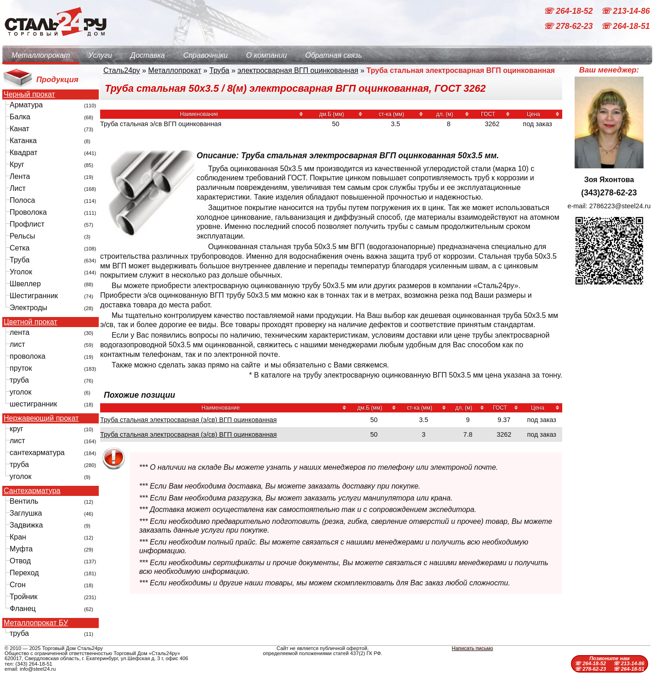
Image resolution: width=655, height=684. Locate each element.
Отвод (20, 561)
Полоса (22, 200)
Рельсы (22, 236)
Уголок (21, 272)
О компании (266, 55)
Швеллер (25, 284)
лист (17, 344)
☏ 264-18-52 (569, 11)
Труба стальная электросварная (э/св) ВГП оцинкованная (188, 419)
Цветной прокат (30, 322)
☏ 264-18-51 (625, 26)
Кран (18, 537)
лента (19, 332)
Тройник (23, 597)
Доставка (147, 55)
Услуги (100, 55)
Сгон (18, 585)
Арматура (26, 105)
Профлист (27, 224)
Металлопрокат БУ (36, 623)
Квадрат (24, 152)
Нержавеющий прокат (41, 418)
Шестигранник (34, 296)
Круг (17, 164)
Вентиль (24, 501)
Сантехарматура (32, 491)
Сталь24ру (121, 70)
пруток (21, 368)
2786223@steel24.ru (620, 206)
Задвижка (26, 525)
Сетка (20, 248)
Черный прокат (29, 94)
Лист (18, 188)
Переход (24, 573)
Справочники (205, 55)
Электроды (28, 307)
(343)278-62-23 (609, 192)
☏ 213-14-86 (625, 11)
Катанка (23, 141)
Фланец (23, 608)
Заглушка (26, 513)
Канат (19, 129)
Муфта (21, 549)
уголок (20, 392)
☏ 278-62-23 (569, 26)
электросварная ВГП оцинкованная (297, 70)
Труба (19, 260)
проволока (27, 356)
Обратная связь (333, 55)
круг (16, 429)
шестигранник (33, 404)
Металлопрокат (40, 55)
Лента (20, 176)
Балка (20, 117)
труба (19, 380)
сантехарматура (37, 452)
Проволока (28, 212)
